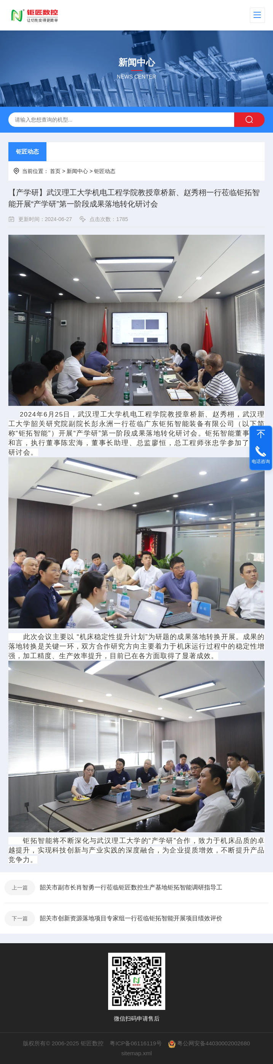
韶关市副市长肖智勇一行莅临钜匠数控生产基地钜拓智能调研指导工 (131, 887)
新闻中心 (77, 171)
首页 (55, 171)
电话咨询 (261, 461)
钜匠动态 (27, 151)
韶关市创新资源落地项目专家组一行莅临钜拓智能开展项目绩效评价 (131, 918)
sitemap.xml (136, 1053)
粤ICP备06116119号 (136, 1043)
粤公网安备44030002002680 (213, 1043)
